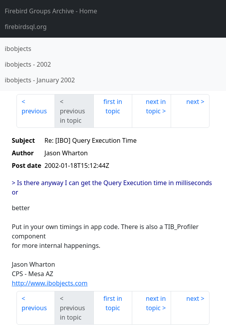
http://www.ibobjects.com (49, 283)
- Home (51, 11)
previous (34, 111)
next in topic (156, 106)
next (192, 101)
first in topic (113, 106)
